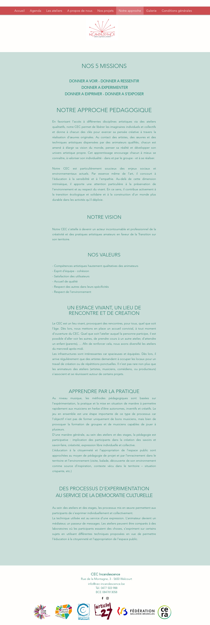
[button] (80, 11)
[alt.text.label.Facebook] (102, 598)
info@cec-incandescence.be (106, 584)
